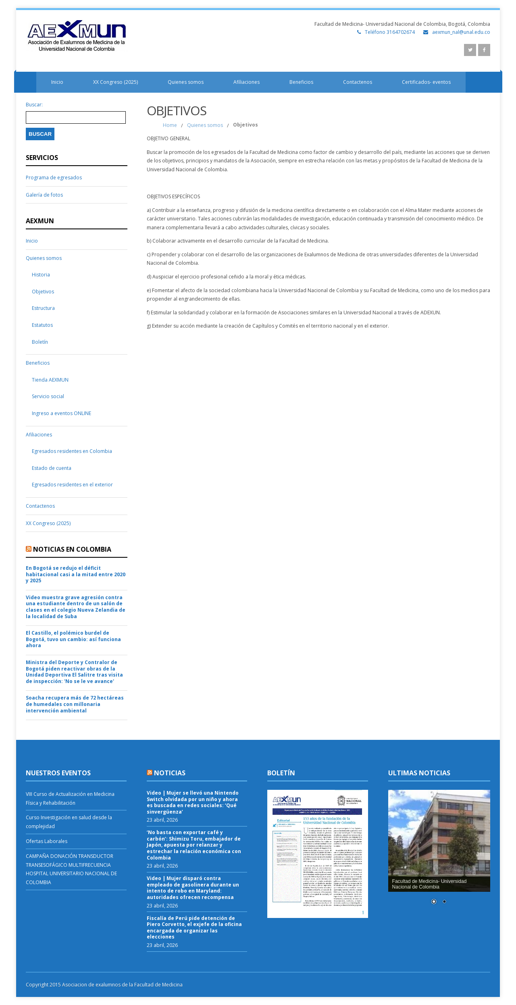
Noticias (169, 772)
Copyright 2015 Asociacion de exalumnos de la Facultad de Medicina (104, 984)
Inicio (57, 82)
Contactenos (357, 82)
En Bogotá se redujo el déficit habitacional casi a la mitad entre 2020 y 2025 (75, 574)
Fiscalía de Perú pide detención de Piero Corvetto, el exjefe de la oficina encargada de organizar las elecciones (194, 927)
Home (170, 125)
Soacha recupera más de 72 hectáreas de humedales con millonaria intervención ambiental (75, 704)
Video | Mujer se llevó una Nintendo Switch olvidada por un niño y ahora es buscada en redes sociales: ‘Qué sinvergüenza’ (193, 802)
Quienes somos (186, 82)
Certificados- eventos (426, 82)
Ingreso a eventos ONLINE (61, 413)
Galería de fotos (44, 194)
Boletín (40, 341)
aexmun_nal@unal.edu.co (461, 32)
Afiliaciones (246, 82)
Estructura (43, 308)
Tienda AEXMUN (50, 379)
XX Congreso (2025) (115, 82)
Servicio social (48, 396)
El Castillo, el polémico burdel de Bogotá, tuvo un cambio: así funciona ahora (73, 639)
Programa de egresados (54, 177)
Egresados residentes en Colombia (72, 451)
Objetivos (43, 291)
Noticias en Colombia (72, 549)
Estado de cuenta (51, 468)
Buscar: (34, 104)
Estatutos (42, 325)
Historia (41, 274)
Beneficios (301, 82)
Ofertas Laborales (46, 841)
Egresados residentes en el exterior (72, 484)
